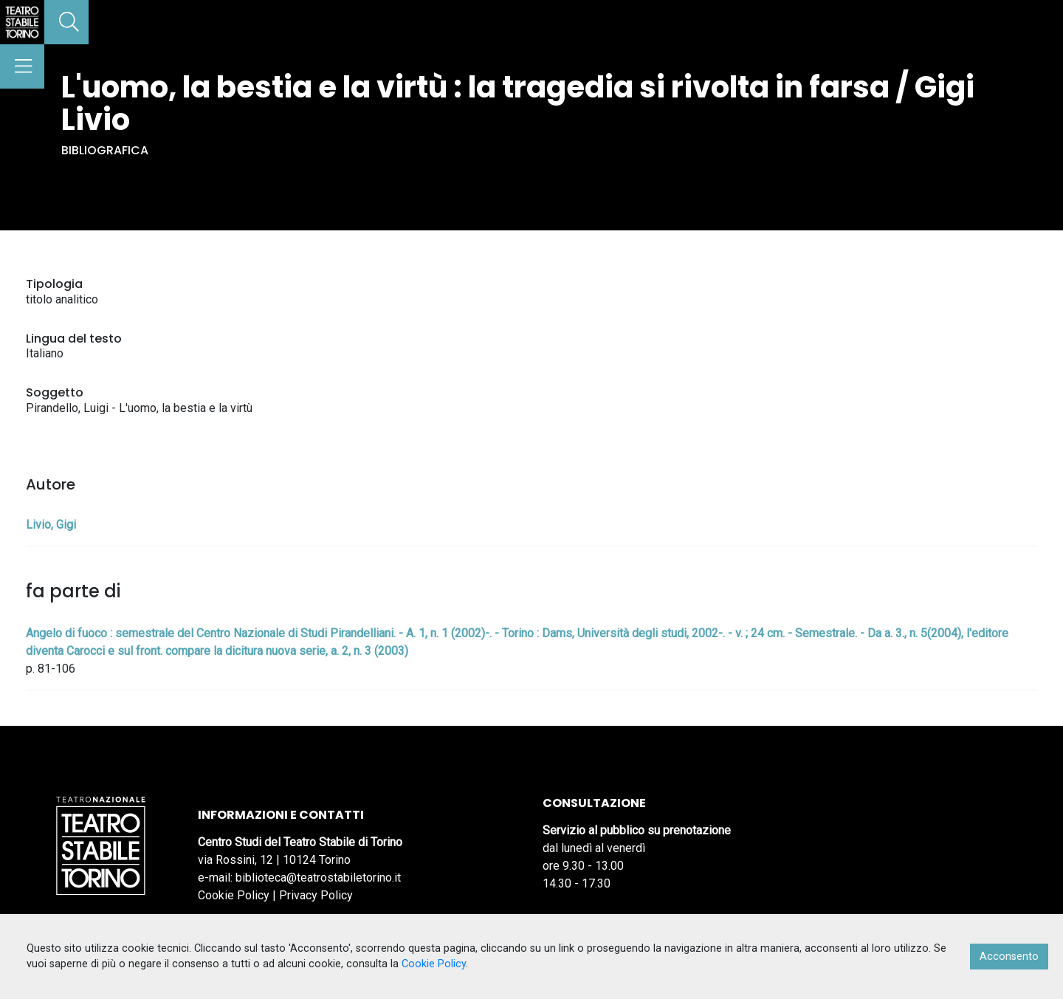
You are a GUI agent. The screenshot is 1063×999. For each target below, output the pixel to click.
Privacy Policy (316, 895)
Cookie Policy (233, 895)
